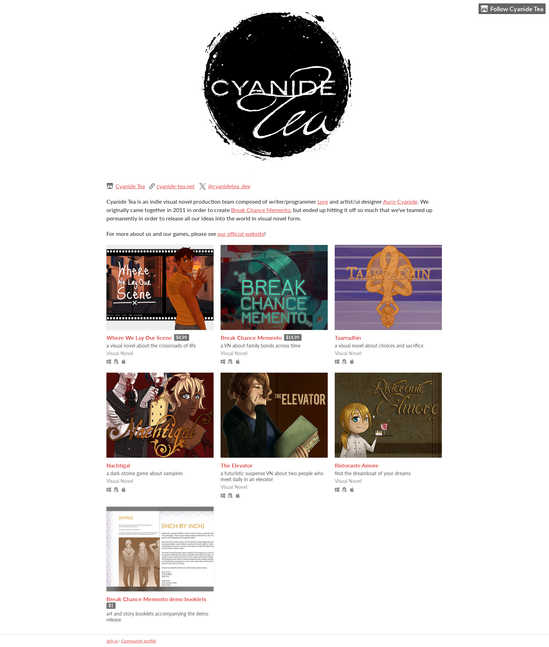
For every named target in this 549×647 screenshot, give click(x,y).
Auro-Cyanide (400, 201)
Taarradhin (348, 337)
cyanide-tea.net (176, 186)
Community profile (138, 641)
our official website (240, 233)
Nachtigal (118, 465)
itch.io (112, 641)
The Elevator (236, 465)
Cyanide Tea (130, 186)
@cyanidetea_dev (229, 186)
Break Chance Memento (260, 209)
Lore (323, 201)
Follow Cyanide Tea (512, 9)
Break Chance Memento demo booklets (156, 599)
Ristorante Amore (356, 465)
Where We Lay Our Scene (139, 337)
